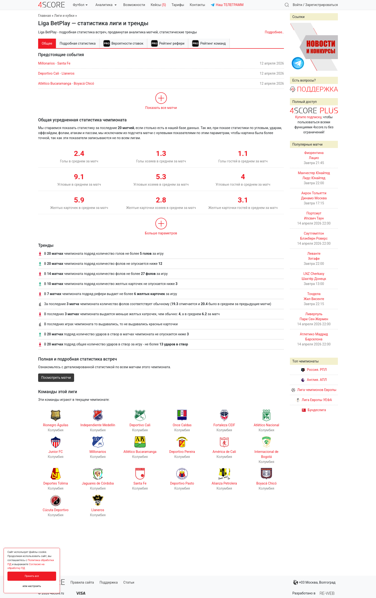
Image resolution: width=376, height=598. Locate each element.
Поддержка (109, 582)
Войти (297, 5)
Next (331, 47)
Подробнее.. (274, 32)
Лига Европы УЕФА (314, 400)
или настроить (32, 586)
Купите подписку (308, 117)
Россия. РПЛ (314, 370)
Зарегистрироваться (321, 5)
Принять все (32, 576)
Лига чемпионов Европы (313, 390)
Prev (296, 47)
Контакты (197, 5)
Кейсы (158, 5)
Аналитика (105, 5)
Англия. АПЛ (314, 380)
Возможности (134, 5)
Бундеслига (314, 410)
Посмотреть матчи (56, 377)
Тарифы (178, 5)
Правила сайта (82, 582)
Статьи (128, 582)
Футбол (80, 5)
